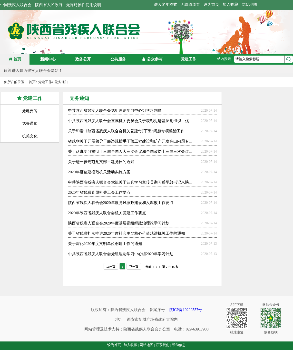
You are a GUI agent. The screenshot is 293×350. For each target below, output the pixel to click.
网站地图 (249, 4)
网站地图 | (147, 345)
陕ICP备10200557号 (185, 310)
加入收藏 (230, 4)
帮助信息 (179, 345)
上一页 (111, 265)
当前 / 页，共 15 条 (161, 265)
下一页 (133, 265)
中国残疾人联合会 (15, 5)
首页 (15, 59)
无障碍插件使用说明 (83, 5)
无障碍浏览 (190, 4)
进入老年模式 (165, 4)
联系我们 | (163, 345)
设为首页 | (114, 345)
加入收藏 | (131, 345)
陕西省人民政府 (48, 5)
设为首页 (211, 4)
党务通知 (61, 82)
